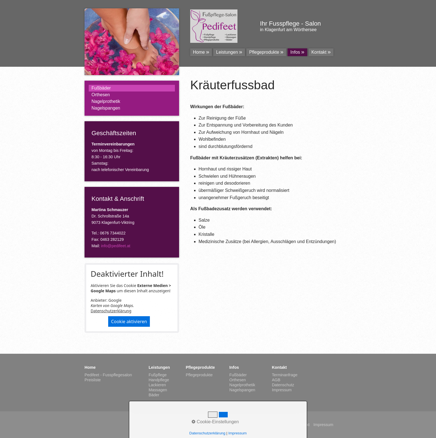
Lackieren (157, 385)
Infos (295, 52)
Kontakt (318, 52)
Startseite (283, 424)
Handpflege (158, 380)
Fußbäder (101, 88)
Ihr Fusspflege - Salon (290, 23)
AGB (276, 380)
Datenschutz (283, 385)
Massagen (157, 390)
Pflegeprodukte (264, 52)
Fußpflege (157, 375)
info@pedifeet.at (115, 246)
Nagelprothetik (105, 101)
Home (199, 52)
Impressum (282, 390)
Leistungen (227, 52)
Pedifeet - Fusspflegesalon (108, 375)
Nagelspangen (105, 108)
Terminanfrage (285, 375)
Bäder (153, 395)
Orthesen (100, 94)
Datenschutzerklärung (111, 310)
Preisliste (93, 380)
